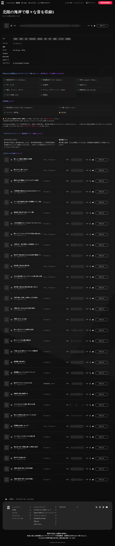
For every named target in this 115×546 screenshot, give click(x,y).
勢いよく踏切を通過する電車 (23, 159)
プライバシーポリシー (40, 515)
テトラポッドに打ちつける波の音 (24, 436)
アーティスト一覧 (17, 518)
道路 (55, 39)
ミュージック (10, 3)
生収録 (68, 39)
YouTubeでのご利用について (31, 126)
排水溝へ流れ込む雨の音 (21, 265)
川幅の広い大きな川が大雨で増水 (24, 308)
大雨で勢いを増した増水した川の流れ (26, 297)
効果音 (18, 3)
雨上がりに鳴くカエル (21, 169)
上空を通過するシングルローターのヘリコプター (28, 223)
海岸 (21, 39)
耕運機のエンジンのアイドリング (24, 372)
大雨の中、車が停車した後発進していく (26, 244)
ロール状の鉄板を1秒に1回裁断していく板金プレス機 (28, 201)
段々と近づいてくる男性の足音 (24, 329)
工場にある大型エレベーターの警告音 (26, 351)
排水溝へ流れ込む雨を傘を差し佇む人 (26, 287)
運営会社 (36, 521)
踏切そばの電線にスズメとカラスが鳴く (26, 180)
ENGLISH (62, 507)
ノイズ (61, 39)
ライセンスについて (78, 2)
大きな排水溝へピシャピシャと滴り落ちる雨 (28, 276)
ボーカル (24, 3)
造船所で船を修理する (21, 393)
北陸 (15, 39)
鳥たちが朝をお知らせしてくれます (25, 415)
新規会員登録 (105, 2)
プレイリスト (32, 3)
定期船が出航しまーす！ (21, 425)
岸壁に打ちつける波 (20, 319)
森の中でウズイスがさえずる (23, 383)
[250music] (2, 2)
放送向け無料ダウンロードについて (44, 512)
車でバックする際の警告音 (22, 340)
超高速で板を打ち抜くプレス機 (24, 212)
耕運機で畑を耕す (19, 361)
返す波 (40, 39)
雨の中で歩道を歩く (20, 457)
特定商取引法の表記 (40, 518)
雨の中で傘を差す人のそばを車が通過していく (28, 255)
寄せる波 (32, 39)
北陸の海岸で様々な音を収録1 (23, 468)
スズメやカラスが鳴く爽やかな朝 (24, 404)
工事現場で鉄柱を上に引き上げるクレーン (27, 191)
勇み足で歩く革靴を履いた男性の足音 (26, 447)
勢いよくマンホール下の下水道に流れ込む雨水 (28, 233)
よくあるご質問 (68, 2)
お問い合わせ (50, 118)
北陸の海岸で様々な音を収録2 (23, 479)
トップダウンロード (44, 3)
